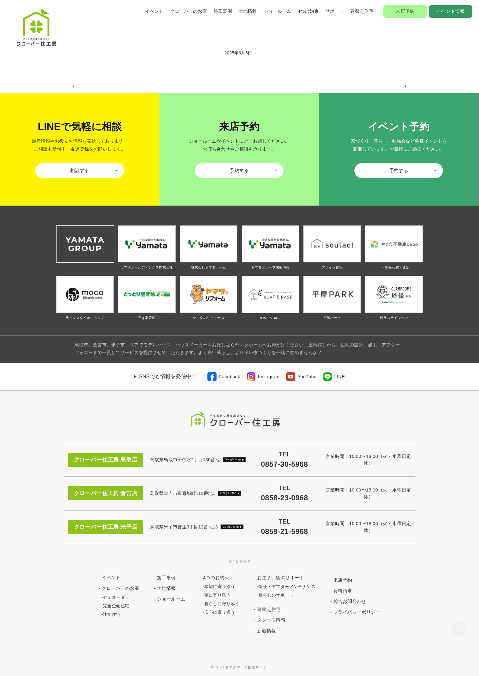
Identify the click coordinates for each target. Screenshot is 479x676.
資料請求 (342, 590)
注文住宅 (112, 614)
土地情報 (248, 11)
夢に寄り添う (217, 595)
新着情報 (266, 630)
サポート (334, 11)
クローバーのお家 (188, 11)
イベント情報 (451, 11)
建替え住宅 (361, 11)
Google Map (233, 459)
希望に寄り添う (219, 586)
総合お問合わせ (349, 601)
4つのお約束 (216, 577)
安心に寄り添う (219, 612)
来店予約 (405, 11)
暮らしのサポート (276, 595)
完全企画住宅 (116, 605)
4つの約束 (308, 11)
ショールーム (277, 11)
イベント (154, 11)
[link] (223, 376)
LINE (339, 376)
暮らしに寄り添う (222, 603)
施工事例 (223, 11)
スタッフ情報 (271, 620)
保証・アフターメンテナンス (287, 586)
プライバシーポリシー (356, 612)
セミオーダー (116, 597)
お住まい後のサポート (280, 577)
